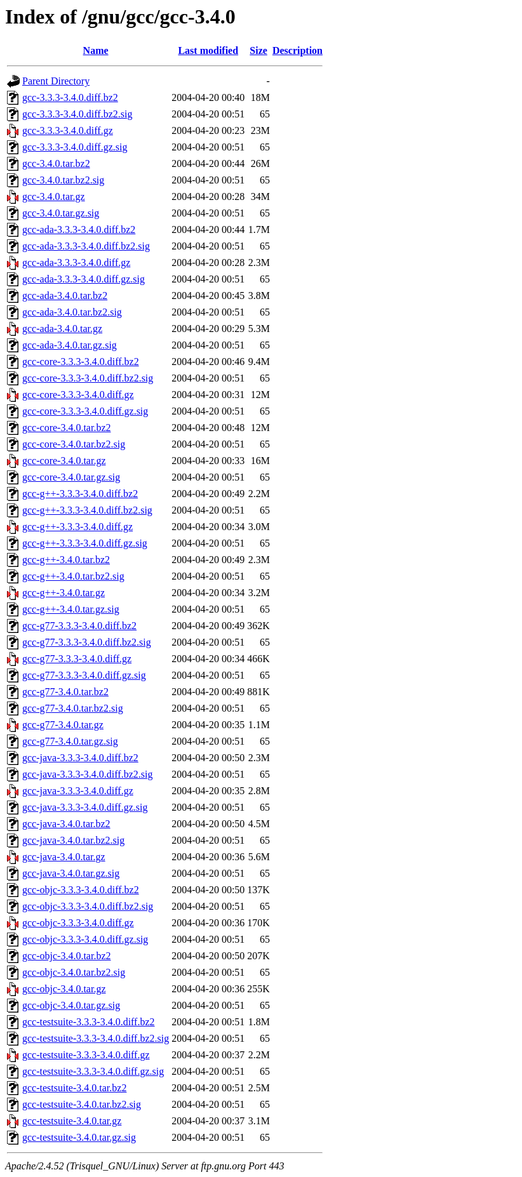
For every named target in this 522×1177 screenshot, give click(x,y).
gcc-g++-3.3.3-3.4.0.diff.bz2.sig (87, 510)
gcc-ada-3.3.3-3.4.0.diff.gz (76, 262)
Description (297, 50)
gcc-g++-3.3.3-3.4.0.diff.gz (77, 526)
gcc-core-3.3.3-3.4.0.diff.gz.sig (85, 411)
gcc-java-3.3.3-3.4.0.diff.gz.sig (84, 807)
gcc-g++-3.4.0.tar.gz (63, 592)
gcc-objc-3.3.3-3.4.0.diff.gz (78, 922)
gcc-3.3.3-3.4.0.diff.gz (67, 130)
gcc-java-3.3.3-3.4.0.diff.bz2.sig (87, 774)
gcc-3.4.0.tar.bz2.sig (63, 180)
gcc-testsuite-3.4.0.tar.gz (71, 1120)
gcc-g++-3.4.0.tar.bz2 (66, 559)
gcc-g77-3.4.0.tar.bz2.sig (72, 708)
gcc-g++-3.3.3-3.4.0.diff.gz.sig (84, 543)
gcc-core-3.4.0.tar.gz (63, 460)
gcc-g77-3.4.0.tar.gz (63, 724)
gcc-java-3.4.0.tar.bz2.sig (73, 840)
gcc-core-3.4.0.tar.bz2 (66, 427)
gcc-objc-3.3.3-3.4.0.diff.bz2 (80, 889)
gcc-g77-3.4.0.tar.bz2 (65, 691)
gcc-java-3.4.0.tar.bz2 (66, 823)
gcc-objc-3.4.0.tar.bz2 (66, 955)
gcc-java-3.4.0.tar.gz (63, 856)
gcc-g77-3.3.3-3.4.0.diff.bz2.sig (86, 642)
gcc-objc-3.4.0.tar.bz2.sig (73, 972)
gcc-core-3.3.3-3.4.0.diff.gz (78, 394)
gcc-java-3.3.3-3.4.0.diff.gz (77, 790)
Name (96, 50)
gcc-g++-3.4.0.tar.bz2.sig (73, 576)
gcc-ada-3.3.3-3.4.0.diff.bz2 (78, 229)
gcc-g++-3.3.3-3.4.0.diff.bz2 (80, 493)
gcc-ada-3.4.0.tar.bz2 (64, 295)
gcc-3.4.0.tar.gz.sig (60, 213)
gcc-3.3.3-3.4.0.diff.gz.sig (74, 147)
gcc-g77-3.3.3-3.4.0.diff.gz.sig (84, 675)
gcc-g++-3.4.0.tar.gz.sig (70, 609)
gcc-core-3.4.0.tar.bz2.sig (73, 444)
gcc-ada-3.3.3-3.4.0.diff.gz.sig (83, 279)
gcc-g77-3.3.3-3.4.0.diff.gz (76, 658)
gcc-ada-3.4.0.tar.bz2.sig (72, 312)
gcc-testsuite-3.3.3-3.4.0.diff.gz (86, 1054)
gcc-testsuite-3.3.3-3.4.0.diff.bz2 (88, 1021)
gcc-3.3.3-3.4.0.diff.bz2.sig (77, 114)
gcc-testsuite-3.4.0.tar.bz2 (74, 1087)
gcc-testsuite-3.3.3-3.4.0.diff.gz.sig (93, 1071)
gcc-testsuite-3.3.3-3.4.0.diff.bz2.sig (95, 1038)
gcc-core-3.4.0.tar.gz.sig (71, 477)
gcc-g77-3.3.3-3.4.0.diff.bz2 (79, 625)
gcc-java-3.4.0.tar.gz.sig (70, 873)
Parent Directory (56, 81)
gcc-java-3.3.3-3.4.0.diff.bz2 (80, 757)
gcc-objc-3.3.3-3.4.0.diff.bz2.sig (87, 906)
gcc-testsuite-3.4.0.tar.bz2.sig (81, 1104)
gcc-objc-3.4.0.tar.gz (64, 988)
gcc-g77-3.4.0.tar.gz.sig (70, 741)
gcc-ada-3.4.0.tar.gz (62, 328)
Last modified (208, 50)
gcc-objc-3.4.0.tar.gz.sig (71, 1005)
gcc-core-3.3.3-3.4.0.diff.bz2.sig (87, 378)
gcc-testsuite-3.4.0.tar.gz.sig (79, 1137)
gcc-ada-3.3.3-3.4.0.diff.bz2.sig (86, 246)
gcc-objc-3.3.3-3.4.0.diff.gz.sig (85, 939)
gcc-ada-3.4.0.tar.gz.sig (69, 345)
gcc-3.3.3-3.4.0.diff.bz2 (70, 97)
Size (258, 50)
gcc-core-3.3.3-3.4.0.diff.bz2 (80, 361)
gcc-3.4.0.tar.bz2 (56, 163)
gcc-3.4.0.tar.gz (53, 196)
